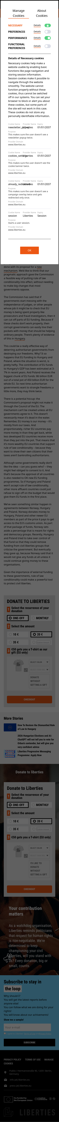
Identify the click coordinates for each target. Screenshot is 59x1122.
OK (29, 250)
